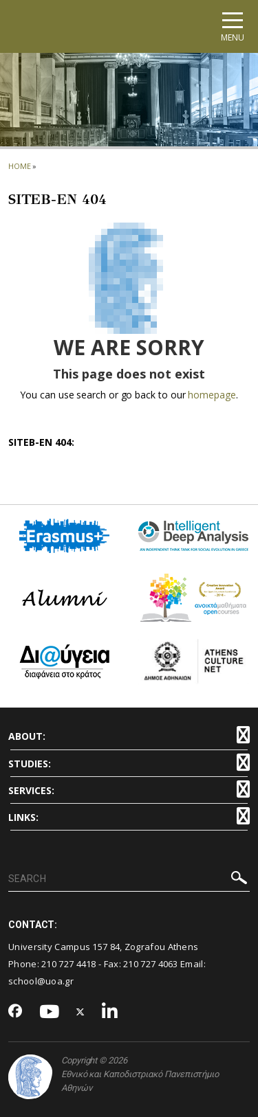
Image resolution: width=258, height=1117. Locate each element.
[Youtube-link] (49, 1012)
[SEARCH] (129, 879)
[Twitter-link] (80, 1012)
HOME (19, 166)
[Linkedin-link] (110, 1012)
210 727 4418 (68, 964)
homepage (211, 394)
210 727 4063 (150, 964)
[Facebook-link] (15, 1011)
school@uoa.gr (41, 981)
